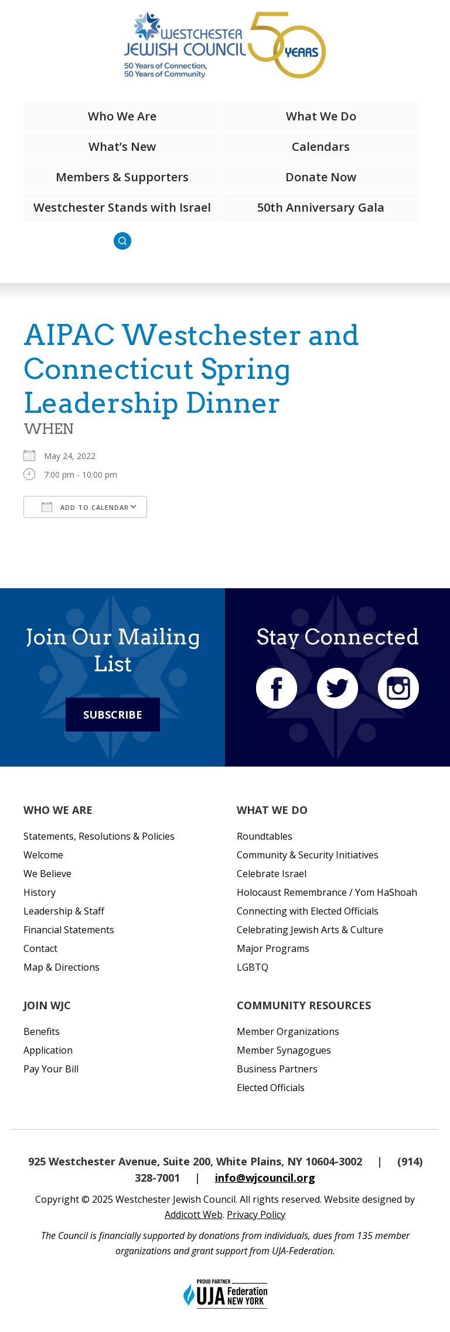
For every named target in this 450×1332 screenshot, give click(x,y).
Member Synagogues (284, 1050)
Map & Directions (61, 967)
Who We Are (122, 116)
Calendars (321, 146)
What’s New (122, 146)
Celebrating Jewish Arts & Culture (310, 929)
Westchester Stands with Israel (122, 207)
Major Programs (273, 948)
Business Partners (277, 1068)
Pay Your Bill (51, 1068)
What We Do (321, 116)
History (39, 892)
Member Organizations (288, 1031)
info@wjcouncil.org (265, 1178)
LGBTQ (252, 967)
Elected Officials (271, 1087)
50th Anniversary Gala (320, 207)
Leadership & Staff (63, 911)
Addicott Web (194, 1214)
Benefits (41, 1031)
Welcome (43, 854)
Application (48, 1050)
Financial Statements (68, 929)
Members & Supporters (122, 177)
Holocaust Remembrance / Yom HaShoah (327, 892)
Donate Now (320, 177)
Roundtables (264, 836)
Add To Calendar (85, 507)
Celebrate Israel (271, 873)
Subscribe (112, 715)
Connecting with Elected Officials (308, 911)
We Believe (47, 873)
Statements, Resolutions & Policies (99, 836)
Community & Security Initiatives (308, 854)
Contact (40, 948)
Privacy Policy (256, 1214)
